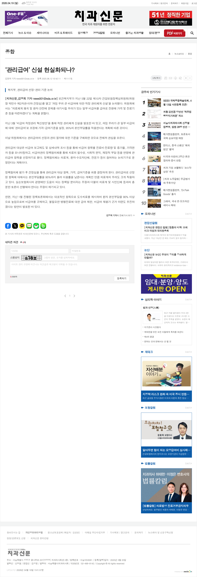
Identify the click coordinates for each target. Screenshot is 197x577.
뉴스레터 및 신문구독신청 (160, 532)
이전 (65, 296)
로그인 (194, 3)
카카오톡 (22, 226)
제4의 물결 (149, 336)
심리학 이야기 (153, 300)
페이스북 (8, 226)
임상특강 (83, 33)
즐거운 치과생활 (134, 33)
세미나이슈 (43, 33)
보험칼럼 (150, 408)
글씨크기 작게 (190, 78)
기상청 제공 (29, 4)
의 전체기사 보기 (119, 215)
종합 (190, 53)
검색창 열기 (192, 33)
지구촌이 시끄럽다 (152, 327)
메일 (170, 78)
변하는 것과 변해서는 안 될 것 (157, 341)
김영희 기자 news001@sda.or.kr (19, 78)
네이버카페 (36, 226)
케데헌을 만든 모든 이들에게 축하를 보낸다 (163, 331)
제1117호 (68, 78)
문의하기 (174, 3)
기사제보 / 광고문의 (159, 3)
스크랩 (180, 78)
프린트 (175, 78)
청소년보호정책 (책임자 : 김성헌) (64, 532)
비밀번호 (76, 251)
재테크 (149, 352)
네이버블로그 (29, 226)
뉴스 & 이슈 (24, 33)
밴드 (43, 226)
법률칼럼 (150, 464)
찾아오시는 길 (13, 532)
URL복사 (156, 77)
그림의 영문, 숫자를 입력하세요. (59, 257)
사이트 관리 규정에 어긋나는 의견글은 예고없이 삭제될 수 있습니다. (44, 264)
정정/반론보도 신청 (16, 538)
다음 (74, 296)
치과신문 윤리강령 (39, 538)
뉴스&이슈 (179, 53)
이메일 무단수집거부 (95, 532)
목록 (165, 78)
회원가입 (184, 3)
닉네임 (14, 251)
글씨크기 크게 (186, 78)
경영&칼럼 (99, 33)
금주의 (150, 92)
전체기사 (8, 33)
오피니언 (115, 33)
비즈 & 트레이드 (63, 33)
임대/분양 (154, 33)
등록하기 (121, 278)
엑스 (15, 226)
